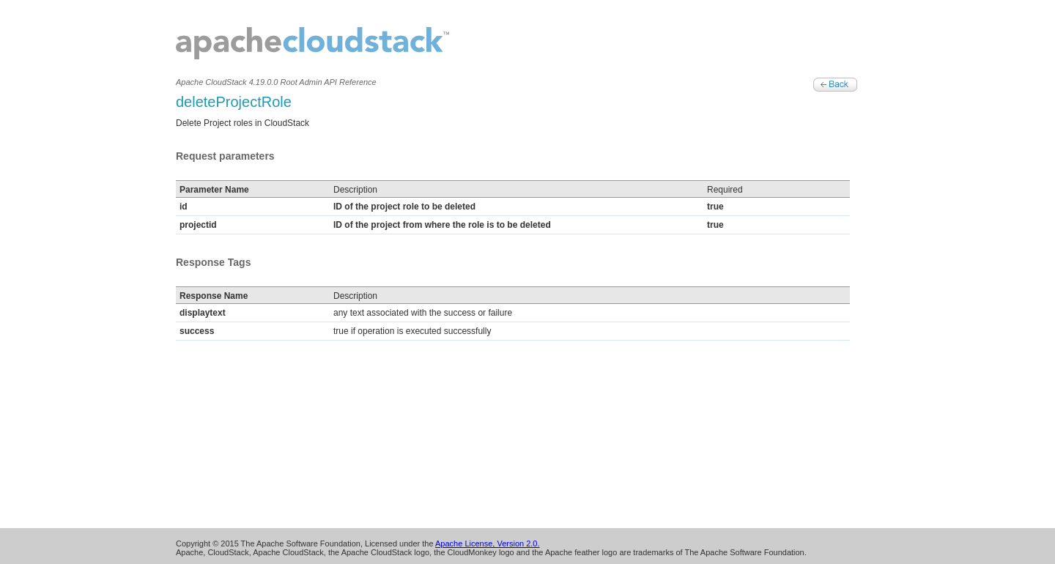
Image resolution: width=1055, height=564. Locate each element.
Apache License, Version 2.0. (487, 543)
